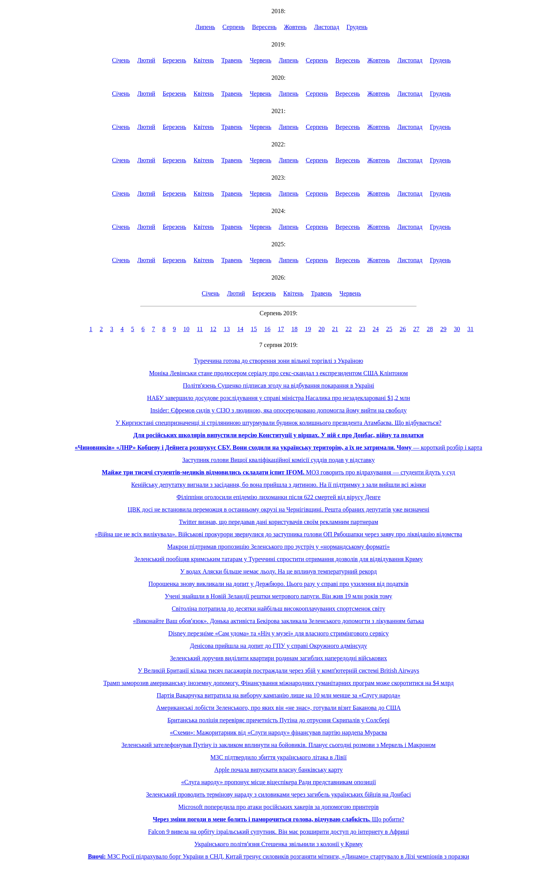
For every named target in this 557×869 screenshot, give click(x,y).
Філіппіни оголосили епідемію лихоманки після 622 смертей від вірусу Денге (278, 497)
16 (267, 329)
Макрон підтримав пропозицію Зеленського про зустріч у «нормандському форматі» (278, 546)
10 (186, 329)
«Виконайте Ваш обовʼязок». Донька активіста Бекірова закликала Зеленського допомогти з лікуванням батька (278, 621)
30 (457, 329)
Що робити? (278, 819)
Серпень (233, 27)
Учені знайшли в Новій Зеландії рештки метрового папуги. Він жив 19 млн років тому (278, 596)
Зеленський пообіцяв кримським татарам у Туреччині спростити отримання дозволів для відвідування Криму (278, 559)
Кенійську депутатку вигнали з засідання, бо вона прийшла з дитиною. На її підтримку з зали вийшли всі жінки (278, 484)
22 (348, 329)
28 (430, 329)
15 (254, 329)
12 (213, 329)
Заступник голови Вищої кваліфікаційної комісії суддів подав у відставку (278, 460)
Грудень (357, 27)
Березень (174, 60)
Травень (232, 60)
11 (200, 329)
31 (470, 329)
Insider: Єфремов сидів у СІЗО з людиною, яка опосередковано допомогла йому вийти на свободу (278, 410)
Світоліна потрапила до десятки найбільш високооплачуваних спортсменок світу (278, 608)
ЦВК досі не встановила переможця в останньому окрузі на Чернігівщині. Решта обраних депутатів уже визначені (278, 509)
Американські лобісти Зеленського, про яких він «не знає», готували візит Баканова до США (278, 707)
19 (308, 329)
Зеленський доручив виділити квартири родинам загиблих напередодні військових (278, 658)
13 (227, 329)
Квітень (203, 60)
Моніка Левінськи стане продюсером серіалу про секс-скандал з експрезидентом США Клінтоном (278, 373)
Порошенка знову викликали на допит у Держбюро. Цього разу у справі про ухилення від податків (278, 583)
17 (281, 329)
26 (403, 329)
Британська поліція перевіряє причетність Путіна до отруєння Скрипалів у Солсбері (278, 720)
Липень (205, 27)
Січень (121, 60)
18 (294, 329)
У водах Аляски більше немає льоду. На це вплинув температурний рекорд (278, 571)
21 (335, 329)
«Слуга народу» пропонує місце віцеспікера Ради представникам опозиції (278, 782)
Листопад (326, 27)
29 (443, 329)
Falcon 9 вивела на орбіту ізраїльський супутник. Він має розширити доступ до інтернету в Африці (278, 831)
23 (362, 329)
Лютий (146, 60)
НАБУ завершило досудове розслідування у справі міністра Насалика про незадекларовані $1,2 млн (278, 398)
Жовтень (295, 27)
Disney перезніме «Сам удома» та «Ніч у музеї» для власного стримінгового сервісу (278, 633)
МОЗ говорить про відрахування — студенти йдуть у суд (278, 472)
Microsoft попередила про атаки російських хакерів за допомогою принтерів (278, 807)
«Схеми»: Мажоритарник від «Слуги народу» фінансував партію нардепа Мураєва (278, 732)
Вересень (264, 27)
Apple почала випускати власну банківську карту (278, 769)
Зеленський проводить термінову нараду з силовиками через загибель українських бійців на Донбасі (278, 794)
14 (240, 329)
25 (389, 329)
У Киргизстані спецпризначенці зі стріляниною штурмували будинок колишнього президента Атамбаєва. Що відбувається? (278, 422)
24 (375, 329)
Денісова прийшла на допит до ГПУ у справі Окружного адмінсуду (278, 645)
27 (416, 329)
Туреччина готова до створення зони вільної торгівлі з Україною (278, 360)
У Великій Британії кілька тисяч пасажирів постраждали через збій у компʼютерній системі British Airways (278, 670)
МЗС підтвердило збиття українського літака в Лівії (278, 757)
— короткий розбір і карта (278, 447)
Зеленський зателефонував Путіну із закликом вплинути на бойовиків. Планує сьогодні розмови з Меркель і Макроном (278, 745)
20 (321, 329)
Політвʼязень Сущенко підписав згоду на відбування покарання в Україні (278, 385)
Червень (261, 60)
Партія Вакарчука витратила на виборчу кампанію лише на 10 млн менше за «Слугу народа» (278, 695)
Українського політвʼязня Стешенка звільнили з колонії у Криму (278, 844)
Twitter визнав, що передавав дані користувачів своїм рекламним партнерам (278, 522)
